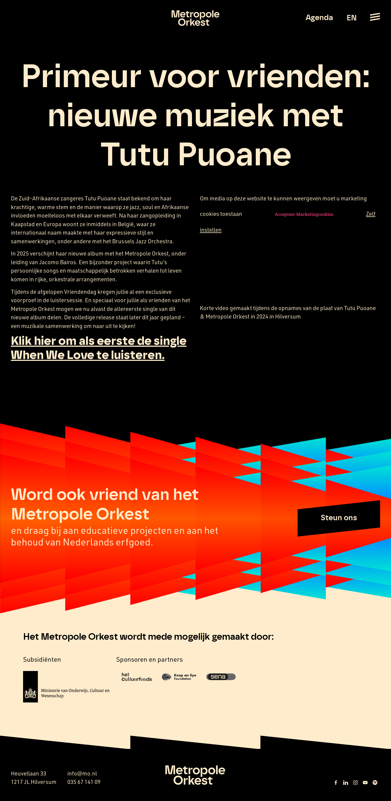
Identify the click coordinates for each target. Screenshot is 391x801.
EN (351, 18)
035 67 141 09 (83, 781)
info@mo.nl (82, 773)
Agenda (319, 18)
